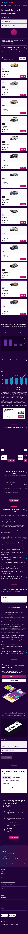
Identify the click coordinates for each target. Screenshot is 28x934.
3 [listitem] (5, 92)
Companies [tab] (7, 332)
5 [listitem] (2, 92)
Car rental (2, 863)
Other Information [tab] (21, 332)
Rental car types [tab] (6, 777)
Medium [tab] (8, 368)
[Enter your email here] (15, 750)
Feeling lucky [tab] (6, 783)
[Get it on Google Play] (4, 915)
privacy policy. (24, 759)
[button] (2, 2)
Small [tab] (3, 368)
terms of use (17, 759)
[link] (21, 416)
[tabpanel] (14, 344)
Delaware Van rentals (6, 789)
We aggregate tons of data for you (14, 856)
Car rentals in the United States (11, 863)
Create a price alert (19, 830)
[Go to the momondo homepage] (8, 2)
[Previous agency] (2, 450)
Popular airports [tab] (16, 777)
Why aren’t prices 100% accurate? (14, 858)
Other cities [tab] (5, 780)
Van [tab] (21, 368)
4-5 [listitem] (8, 74)
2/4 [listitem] (8, 92)
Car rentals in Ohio (22, 863)
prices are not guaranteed (6, 849)
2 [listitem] (2, 74)
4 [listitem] (2, 275)
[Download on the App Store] (12, 915)
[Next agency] (25, 450)
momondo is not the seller (14, 854)
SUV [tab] (17, 368)
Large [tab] (13, 368)
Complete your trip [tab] (14, 780)
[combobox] (5, 17)
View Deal (23, 76)
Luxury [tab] (25, 368)
